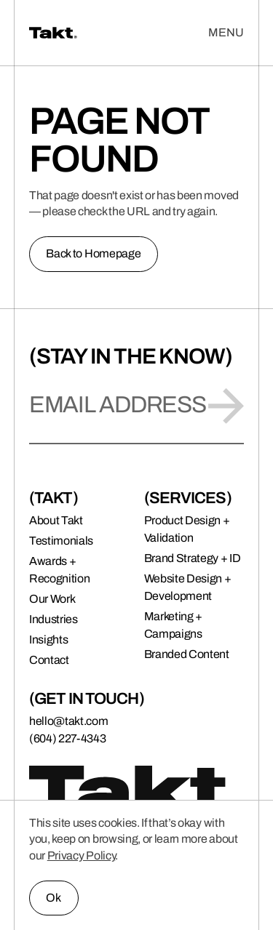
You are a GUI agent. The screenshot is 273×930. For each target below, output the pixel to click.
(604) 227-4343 (67, 738)
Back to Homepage (93, 253)
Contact (49, 660)
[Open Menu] (226, 33)
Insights (48, 639)
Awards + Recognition (59, 570)
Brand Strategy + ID (192, 558)
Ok (53, 897)
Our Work (52, 599)
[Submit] (226, 406)
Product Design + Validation (187, 529)
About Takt (56, 520)
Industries (53, 619)
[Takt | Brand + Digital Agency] (107, 33)
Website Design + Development (188, 587)
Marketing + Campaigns (173, 625)
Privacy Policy (81, 855)
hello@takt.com (68, 721)
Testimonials (61, 540)
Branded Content (186, 654)
